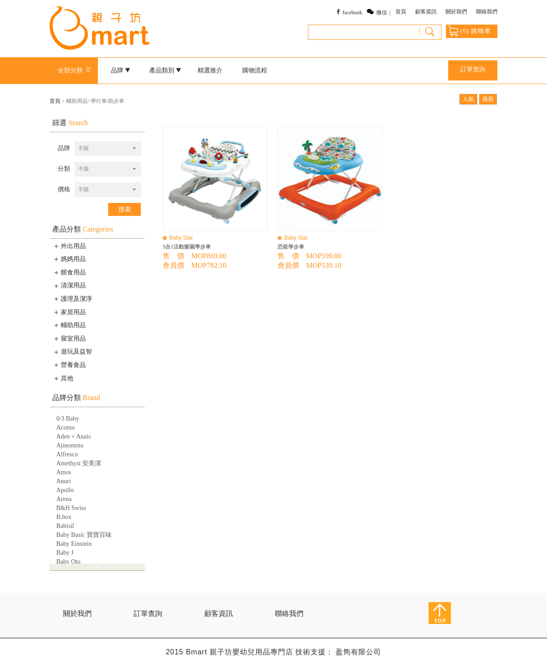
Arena (64, 499)
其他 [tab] (63, 378)
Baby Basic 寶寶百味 (84, 534)
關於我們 (456, 11)
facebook (352, 12)
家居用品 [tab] (69, 312)
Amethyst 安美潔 (78, 463)
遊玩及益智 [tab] (72, 351)
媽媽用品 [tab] (69, 258)
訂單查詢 (472, 69)
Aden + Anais (73, 436)
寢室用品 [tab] (69, 338)
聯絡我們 (486, 11)
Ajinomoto (70, 445)
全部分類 (76, 70)
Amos (63, 472)
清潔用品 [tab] (69, 285)
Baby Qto (68, 561)
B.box (64, 517)
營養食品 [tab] (69, 364)
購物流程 (254, 70)
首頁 (401, 11)
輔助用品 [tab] (69, 325)
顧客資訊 (426, 11)
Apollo (65, 490)
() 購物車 (469, 30)
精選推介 (210, 70)
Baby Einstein (74, 543)
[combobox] (108, 148)
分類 (64, 168)
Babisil (65, 526)
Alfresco (67, 454)
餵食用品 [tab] (69, 272)
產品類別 (165, 70)
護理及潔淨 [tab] (72, 298)
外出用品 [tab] (69, 245)
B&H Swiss (71, 508)
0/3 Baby (67, 418)
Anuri (63, 481)
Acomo (65, 427)
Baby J (65, 552)
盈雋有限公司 (358, 652)
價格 (64, 189)
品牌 (120, 70)
